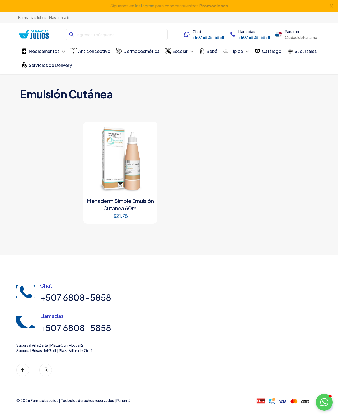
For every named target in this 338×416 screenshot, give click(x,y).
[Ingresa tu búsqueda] (117, 34)
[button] (324, 402)
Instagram (144, 5)
